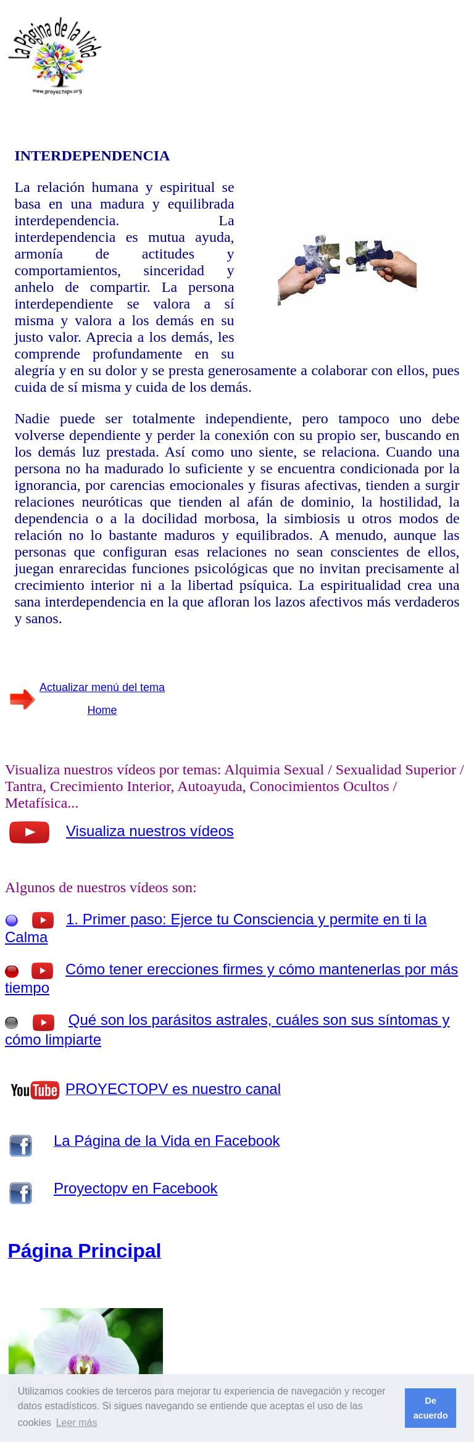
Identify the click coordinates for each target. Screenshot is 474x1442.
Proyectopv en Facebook (136, 1188)
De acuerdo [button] (431, 1408)
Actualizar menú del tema (102, 687)
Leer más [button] (77, 1422)
